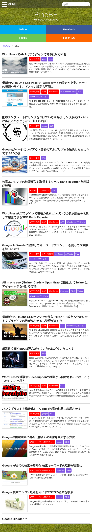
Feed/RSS (69, 37)
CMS (44, 92)
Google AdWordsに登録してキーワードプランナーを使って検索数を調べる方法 (45, 247)
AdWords (69, 254)
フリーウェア (44, 190)
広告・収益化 (47, 254)
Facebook (69, 29)
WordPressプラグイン (39, 97)
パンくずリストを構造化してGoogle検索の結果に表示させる (41, 408)
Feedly (23, 37)
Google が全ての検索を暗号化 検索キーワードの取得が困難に (42, 465)
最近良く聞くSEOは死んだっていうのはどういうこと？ (38, 348)
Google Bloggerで (14, 519)
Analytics (60, 470)
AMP (44, 59)
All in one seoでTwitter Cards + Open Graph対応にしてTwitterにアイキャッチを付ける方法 (45, 284)
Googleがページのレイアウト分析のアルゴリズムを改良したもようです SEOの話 (45, 151)
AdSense (59, 254)
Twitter (23, 29)
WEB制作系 (35, 59)
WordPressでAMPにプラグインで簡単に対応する (34, 54)
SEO (51, 59)
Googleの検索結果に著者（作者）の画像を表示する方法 (38, 437)
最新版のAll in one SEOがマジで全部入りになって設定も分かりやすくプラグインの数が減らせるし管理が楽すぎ (44, 318)
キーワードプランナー (39, 259)
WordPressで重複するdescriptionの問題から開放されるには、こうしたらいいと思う (46, 379)
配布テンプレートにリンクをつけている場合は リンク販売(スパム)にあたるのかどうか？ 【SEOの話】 (45, 119)
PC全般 (33, 190)
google (44, 126)
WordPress (53, 92)
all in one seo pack (68, 92)
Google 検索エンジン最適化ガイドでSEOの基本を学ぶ (37, 492)
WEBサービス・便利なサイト (42, 442)
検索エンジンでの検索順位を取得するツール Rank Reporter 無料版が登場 (45, 183)
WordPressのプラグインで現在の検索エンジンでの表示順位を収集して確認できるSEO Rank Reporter (45, 215)
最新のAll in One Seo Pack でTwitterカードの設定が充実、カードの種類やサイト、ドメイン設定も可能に (44, 84)
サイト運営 (34, 126)
